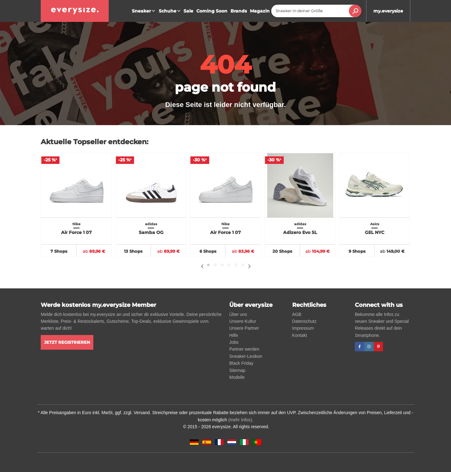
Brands (239, 11)
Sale (188, 11)
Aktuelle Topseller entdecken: (94, 142)
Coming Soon (211, 11)
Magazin (260, 11)
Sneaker (144, 11)
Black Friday (241, 363)
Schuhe (170, 11)
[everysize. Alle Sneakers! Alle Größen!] (75, 11)
